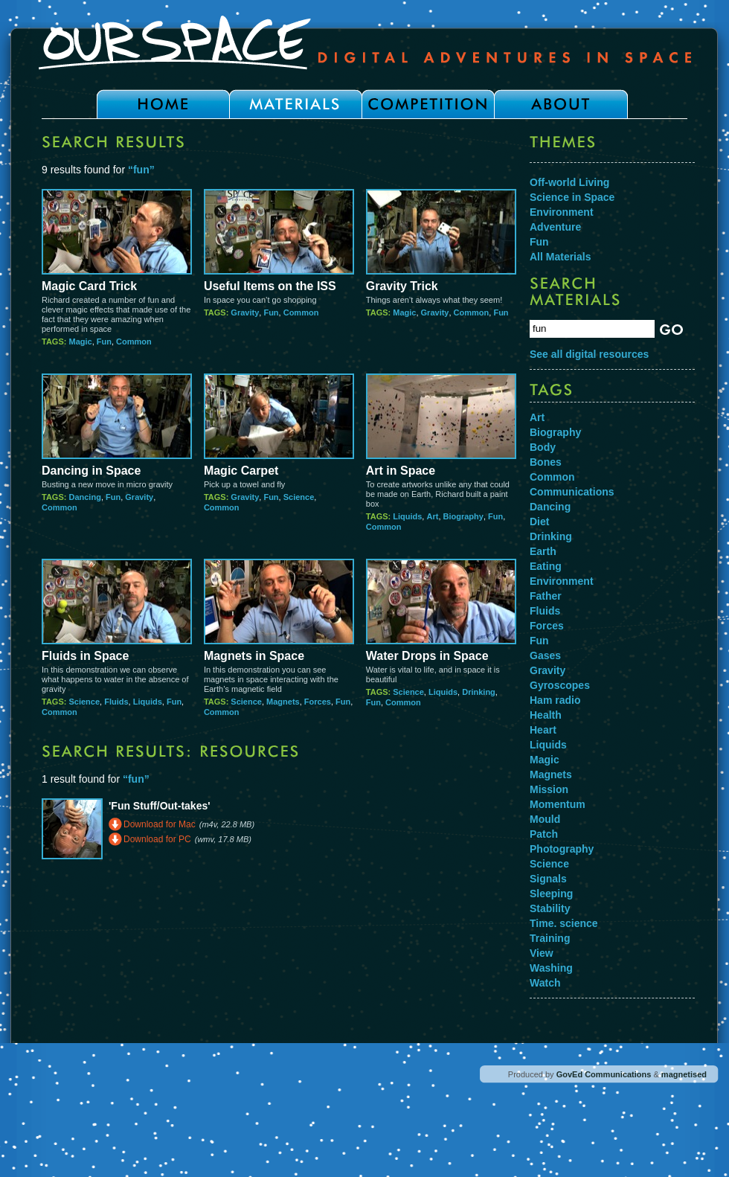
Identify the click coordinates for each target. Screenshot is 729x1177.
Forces (317, 701)
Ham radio (555, 700)
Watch (545, 983)
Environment (562, 212)
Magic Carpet (241, 470)
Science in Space (572, 197)
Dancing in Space (91, 470)
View (541, 953)
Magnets (283, 701)
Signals (548, 879)
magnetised (684, 1074)
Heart (543, 730)
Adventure (555, 227)
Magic (79, 341)
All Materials (560, 257)
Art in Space (400, 470)
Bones (546, 462)
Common (134, 341)
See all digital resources (589, 354)
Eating (546, 566)
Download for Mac (159, 824)
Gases (545, 655)
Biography (463, 516)
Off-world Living (569, 182)
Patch (544, 834)
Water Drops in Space (427, 656)
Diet (539, 521)
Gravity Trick (402, 286)
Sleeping (551, 893)
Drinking (478, 691)
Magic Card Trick (89, 286)
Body (543, 447)
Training (550, 938)
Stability (550, 908)
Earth (543, 551)
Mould (545, 819)
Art (432, 516)
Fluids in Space (85, 656)
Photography (562, 849)
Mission (549, 789)
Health (546, 715)
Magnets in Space (254, 656)
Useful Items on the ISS (270, 286)
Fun (104, 341)
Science (299, 497)
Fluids (116, 701)
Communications (572, 492)
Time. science (564, 923)
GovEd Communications (604, 1074)
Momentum (557, 804)
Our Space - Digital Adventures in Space (364, 42)
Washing (551, 968)
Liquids (407, 516)
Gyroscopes (560, 685)
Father (546, 596)
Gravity (245, 312)
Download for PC (157, 839)
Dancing (84, 497)
